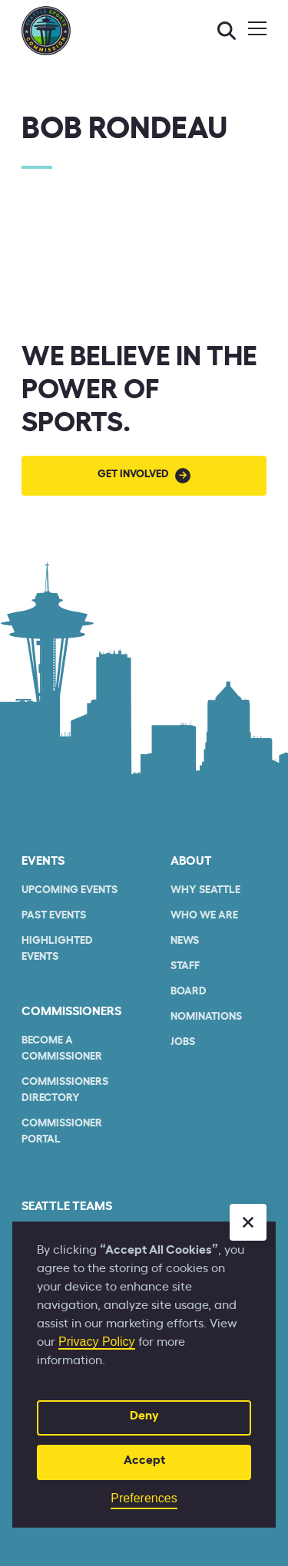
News (184, 940)
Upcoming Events (70, 890)
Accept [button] (144, 1460)
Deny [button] (144, 1415)
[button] (248, 1222)
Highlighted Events (57, 948)
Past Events (54, 915)
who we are (204, 915)
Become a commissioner (62, 1048)
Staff (185, 966)
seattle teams (67, 1206)
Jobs (182, 1042)
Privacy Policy (96, 1341)
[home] (46, 30)
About (191, 861)
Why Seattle (205, 890)
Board (188, 991)
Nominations (206, 1016)
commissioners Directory (65, 1089)
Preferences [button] (144, 1498)
